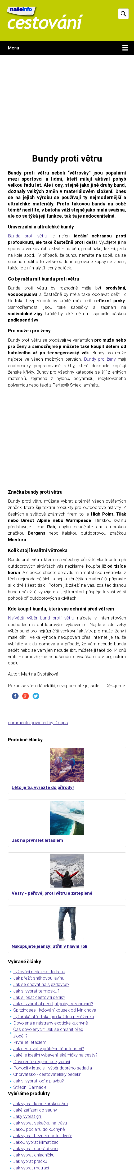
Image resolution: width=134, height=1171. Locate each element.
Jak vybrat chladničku (34, 1155)
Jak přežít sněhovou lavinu (38, 978)
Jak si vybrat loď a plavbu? (38, 1080)
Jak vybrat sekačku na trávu (40, 1123)
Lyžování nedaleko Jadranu (39, 971)
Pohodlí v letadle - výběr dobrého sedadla (52, 1068)
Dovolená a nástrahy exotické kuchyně (50, 1023)
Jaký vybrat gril (27, 1116)
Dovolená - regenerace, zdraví (41, 1061)
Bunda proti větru (27, 235)
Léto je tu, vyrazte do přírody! (43, 787)
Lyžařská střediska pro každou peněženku (53, 1016)
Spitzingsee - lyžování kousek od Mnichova (54, 1010)
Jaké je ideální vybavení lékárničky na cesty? (55, 1055)
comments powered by (38, 722)
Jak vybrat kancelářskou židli (40, 1103)
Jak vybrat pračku (30, 1161)
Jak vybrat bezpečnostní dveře (42, 1135)
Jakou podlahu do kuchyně (39, 1129)
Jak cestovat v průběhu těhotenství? (48, 1048)
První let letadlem (29, 1042)
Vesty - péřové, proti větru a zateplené (52, 893)
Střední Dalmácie (30, 1087)
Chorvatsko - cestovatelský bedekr (47, 1074)
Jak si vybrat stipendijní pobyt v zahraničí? (53, 1003)
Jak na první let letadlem (37, 840)
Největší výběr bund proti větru (41, 618)
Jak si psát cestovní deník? (39, 997)
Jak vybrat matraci (31, 1167)
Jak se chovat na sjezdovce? (41, 984)
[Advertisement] (67, 94)
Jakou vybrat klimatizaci (36, 1142)
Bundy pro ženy (100, 359)
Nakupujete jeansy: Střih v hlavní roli (49, 946)
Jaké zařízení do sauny (35, 1110)
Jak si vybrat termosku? (36, 991)
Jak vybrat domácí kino (35, 1148)
